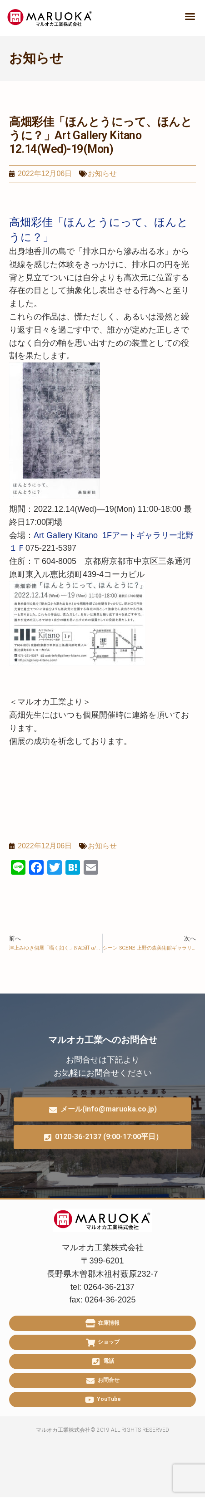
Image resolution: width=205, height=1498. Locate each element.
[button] (190, 16)
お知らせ (36, 58)
